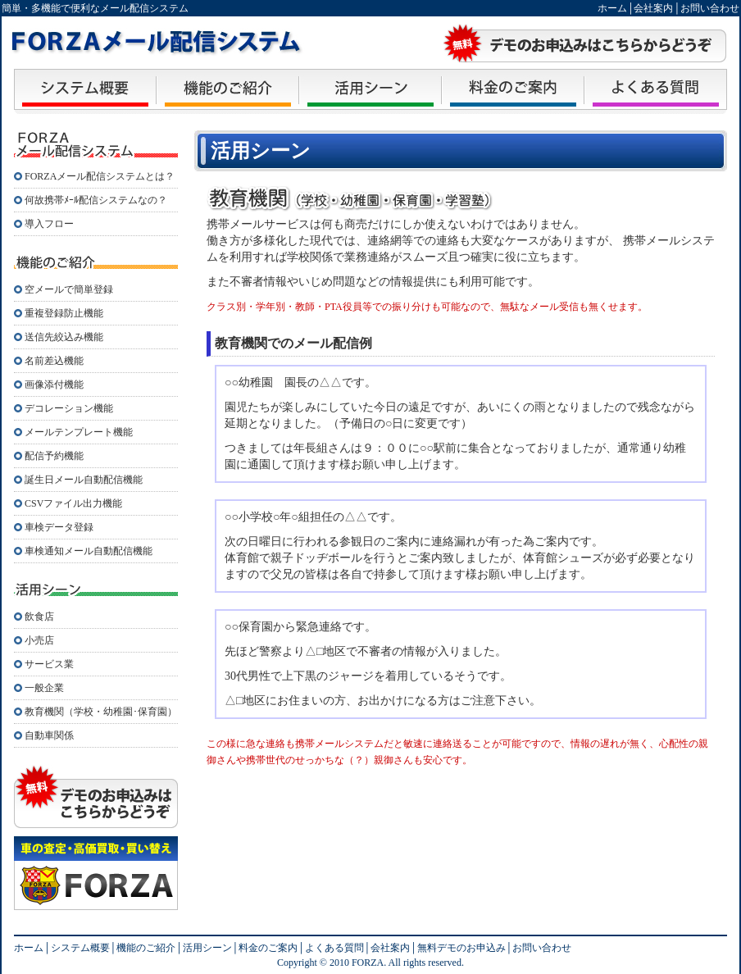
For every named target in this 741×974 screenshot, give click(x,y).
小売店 (39, 640)
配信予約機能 (54, 456)
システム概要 (80, 948)
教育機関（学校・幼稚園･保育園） (101, 711)
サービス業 (49, 664)
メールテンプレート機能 (79, 432)
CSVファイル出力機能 (73, 503)
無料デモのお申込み (461, 948)
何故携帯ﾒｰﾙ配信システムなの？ (96, 200)
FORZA (366, 962)
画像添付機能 (54, 384)
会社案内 (653, 8)
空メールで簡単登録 (69, 289)
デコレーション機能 (69, 408)
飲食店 (39, 616)
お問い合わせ (709, 8)
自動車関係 (49, 735)
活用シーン (207, 948)
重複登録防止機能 (64, 313)
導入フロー (49, 224)
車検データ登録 (59, 527)
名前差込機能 (54, 360)
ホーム (612, 8)
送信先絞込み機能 (64, 337)
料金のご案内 (268, 948)
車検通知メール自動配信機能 (88, 551)
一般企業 (44, 688)
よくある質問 (334, 948)
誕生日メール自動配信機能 (84, 479)
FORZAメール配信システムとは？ (100, 176)
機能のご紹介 (145, 948)
